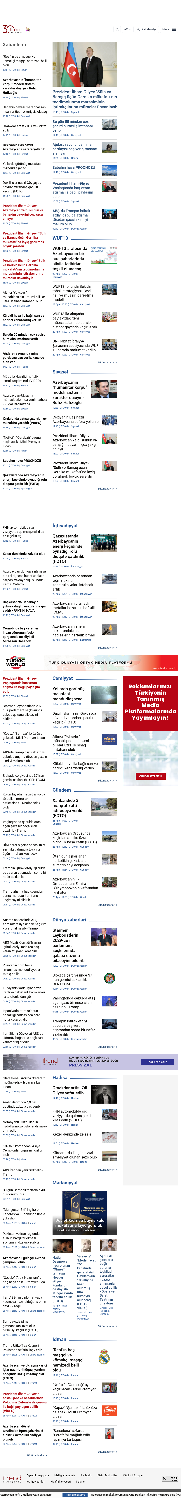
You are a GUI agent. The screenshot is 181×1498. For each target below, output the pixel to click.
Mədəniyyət (65, 1182)
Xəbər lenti (14, 44)
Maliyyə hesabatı (64, 1475)
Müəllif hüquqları (133, 1475)
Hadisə (60, 1077)
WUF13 (60, 238)
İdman (59, 1339)
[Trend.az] (16, 29)
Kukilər (80, 1481)
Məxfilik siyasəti (61, 1481)
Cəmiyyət (63, 678)
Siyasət (60, 372)
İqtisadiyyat (65, 525)
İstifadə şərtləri (36, 1481)
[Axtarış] (117, 29)
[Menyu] (169, 29)
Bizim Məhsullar (107, 1475)
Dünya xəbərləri (69, 920)
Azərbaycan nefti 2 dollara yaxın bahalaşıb (41, 1494)
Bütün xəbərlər (106, 362)
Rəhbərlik (86, 1475)
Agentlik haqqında (38, 1475)
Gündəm (62, 790)
